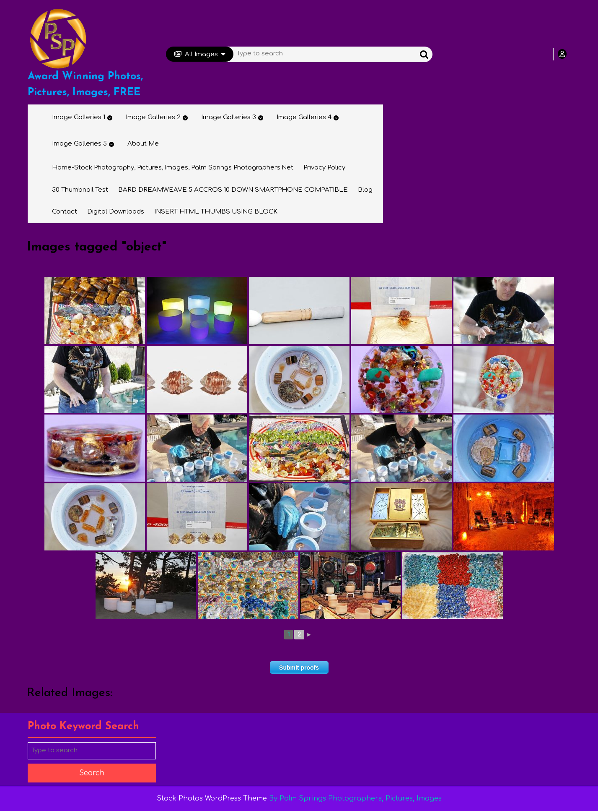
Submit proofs (299, 667)
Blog (365, 189)
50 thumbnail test (80, 189)
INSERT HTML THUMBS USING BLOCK (215, 211)
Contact (64, 211)
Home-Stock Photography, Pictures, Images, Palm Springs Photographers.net (172, 167)
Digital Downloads (115, 211)
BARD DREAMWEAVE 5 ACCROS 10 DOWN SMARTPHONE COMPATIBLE (233, 189)
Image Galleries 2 (153, 117)
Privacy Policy (324, 167)
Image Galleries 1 (78, 117)
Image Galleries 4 (304, 117)
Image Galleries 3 (228, 117)
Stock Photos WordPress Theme (212, 798)
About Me (143, 143)
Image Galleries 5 (79, 143)
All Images (199, 54)
